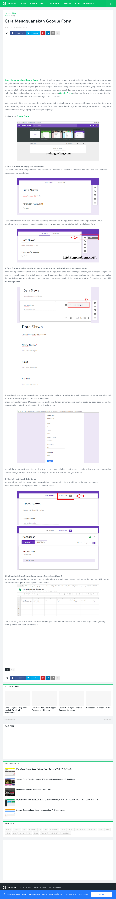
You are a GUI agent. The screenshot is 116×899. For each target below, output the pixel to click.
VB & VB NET (54, 833)
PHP (29, 833)
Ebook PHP (92, 829)
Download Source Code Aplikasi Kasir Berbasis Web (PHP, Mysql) (44, 769)
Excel (100, 829)
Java (14, 833)
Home (7, 15)
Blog (13, 15)
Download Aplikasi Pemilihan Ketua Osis (33, 789)
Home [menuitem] (23, 3)
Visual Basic (65, 833)
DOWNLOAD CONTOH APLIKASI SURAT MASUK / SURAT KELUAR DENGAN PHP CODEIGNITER (57, 800)
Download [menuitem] (89, 3)
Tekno (36, 833)
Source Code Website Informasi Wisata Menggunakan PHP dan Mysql (45, 779)
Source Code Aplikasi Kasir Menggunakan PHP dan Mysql (40, 810)
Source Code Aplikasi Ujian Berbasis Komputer (70, 709)
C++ (45, 829)
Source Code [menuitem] (36, 3)
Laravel (22, 833)
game (107, 829)
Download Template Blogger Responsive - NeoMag (44, 709)
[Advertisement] (58, 58)
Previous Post (9, 719)
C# (40, 829)
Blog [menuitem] (77, 3)
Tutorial (43, 833)
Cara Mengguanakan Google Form (21, 80)
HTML (8, 833)
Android (8, 829)
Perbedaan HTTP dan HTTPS (98, 708)
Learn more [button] (83, 894)
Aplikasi (17, 829)
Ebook (70, 829)
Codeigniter (54, 829)
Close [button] (101, 894)
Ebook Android (80, 829)
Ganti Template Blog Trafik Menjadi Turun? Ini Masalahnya (16, 710)
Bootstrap (32, 829)
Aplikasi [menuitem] (67, 3)
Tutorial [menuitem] (52, 3)
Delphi (63, 829)
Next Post (108, 719)
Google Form (65, 93)
